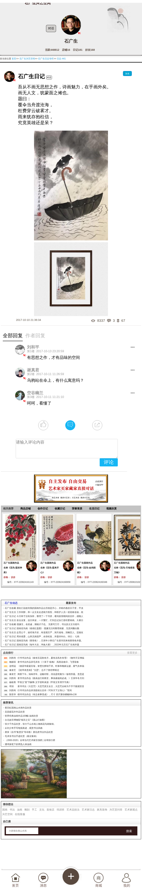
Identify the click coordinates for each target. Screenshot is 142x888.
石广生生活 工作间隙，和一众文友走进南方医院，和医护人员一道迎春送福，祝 (44, 612)
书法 (12, 809)
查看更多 (132, 652)
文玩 (41, 809)
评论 (109, 462)
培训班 (60, 809)
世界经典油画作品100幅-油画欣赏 (21, 716)
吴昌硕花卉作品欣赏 (15, 712)
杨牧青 (12, 682)
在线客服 (20, 814)
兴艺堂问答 (115, 809)
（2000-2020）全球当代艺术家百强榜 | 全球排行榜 (30, 740)
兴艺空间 (7, 814)
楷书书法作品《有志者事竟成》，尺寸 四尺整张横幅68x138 (47, 694)
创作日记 (43, 508)
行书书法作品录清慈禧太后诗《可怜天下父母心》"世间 (45, 690)
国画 (4, 809)
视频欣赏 (111, 508)
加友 (127, 73)
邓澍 (11, 686)
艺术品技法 (73, 809)
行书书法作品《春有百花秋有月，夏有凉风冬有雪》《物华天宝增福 (51, 658)
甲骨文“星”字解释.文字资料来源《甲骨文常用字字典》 (44, 682)
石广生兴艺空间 (27, 58)
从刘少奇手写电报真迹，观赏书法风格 (24, 728)
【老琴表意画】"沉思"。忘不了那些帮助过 (38, 670)
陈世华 (12, 694)
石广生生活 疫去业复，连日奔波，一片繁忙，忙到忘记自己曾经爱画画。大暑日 (44, 620)
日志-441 (61, 58)
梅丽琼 (12, 662)
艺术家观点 (131, 809)
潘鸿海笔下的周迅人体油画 (18, 744)
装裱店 (50, 809)
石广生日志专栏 (46, 58)
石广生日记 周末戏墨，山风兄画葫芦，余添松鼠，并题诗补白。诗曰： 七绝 (42, 636)
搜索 (129, 831)
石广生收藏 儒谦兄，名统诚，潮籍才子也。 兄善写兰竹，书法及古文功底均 (42, 624)
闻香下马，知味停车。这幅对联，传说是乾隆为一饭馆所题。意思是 (51, 674)
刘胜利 (12, 658)
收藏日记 (60, 508)
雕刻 (27, 809)
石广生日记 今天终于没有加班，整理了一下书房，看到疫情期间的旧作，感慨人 (44, 616)
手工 (34, 809)
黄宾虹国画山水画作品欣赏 (18, 707)
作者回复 (35, 335)
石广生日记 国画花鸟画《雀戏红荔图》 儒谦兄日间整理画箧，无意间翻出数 (42, 628)
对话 (51, 28)
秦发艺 (12, 670)
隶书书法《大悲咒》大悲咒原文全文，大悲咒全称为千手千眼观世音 (51, 686)
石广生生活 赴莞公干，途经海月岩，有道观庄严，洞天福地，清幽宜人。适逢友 (44, 632)
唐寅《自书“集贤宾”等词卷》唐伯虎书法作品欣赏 (29, 732)
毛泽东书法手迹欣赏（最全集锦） (21, 736)
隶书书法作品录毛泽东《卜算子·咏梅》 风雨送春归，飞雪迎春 (48, 662)
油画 (19, 809)
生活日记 (94, 508)
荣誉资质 (77, 508)
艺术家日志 (88, 809)
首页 (14, 58)
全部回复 (13, 335)
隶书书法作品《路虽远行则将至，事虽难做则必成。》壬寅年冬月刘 (51, 678)
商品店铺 (25, 508)
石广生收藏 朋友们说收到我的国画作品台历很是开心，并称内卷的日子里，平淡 (44, 608)
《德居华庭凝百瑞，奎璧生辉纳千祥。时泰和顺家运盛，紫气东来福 (51, 666)
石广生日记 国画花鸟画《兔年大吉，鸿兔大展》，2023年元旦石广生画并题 (42, 644)
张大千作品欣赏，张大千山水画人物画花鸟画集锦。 (30, 724)
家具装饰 (102, 809)
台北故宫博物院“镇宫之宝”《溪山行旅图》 (25, 720)
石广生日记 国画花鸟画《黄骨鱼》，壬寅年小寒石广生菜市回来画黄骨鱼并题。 (44, 640)
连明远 (12, 666)
